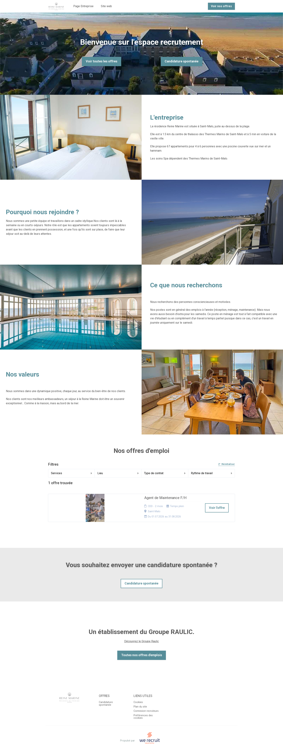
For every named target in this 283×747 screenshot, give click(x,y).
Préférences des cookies (143, 706)
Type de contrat (164, 473)
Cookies (138, 691)
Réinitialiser (226, 464)
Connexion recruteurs (146, 700)
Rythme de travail (211, 473)
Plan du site (140, 696)
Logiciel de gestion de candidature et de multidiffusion (141, 740)
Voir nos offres (221, 6)
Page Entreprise (83, 6)
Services (71, 473)
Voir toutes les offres (101, 61)
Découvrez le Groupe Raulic (141, 631)
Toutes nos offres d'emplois (141, 645)
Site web (106, 6)
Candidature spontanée (181, 61)
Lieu (118, 473)
